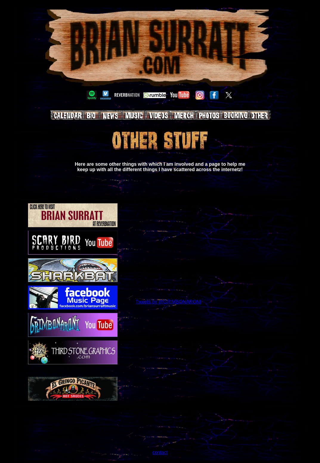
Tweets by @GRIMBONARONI (168, 301)
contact (160, 452)
